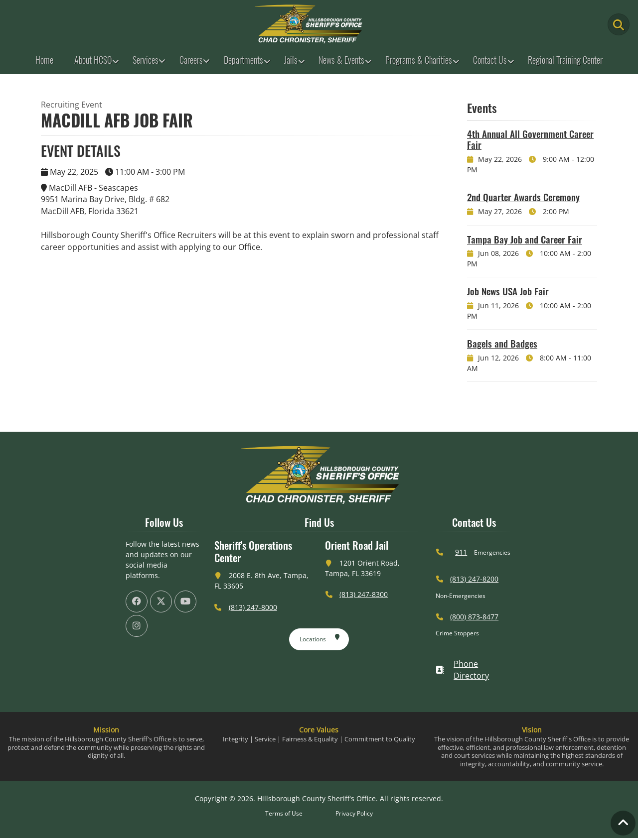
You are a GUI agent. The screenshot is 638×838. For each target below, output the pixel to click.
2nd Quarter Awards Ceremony (523, 197)
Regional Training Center (565, 59)
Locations (320, 637)
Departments (243, 59)
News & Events (341, 59)
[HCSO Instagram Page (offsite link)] (137, 626)
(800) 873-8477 (474, 616)
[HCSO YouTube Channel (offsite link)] (185, 601)
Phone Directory (462, 669)
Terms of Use (284, 813)
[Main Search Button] (619, 24)
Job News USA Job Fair (508, 291)
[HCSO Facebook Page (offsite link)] (137, 601)
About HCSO (93, 59)
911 (461, 552)
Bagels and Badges (502, 343)
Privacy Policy (354, 813)
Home (44, 59)
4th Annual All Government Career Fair (530, 139)
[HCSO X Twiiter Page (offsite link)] (161, 601)
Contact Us (490, 59)
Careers (191, 59)
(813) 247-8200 (474, 579)
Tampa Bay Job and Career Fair (524, 239)
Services (146, 59)
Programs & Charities (418, 59)
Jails (291, 59)
